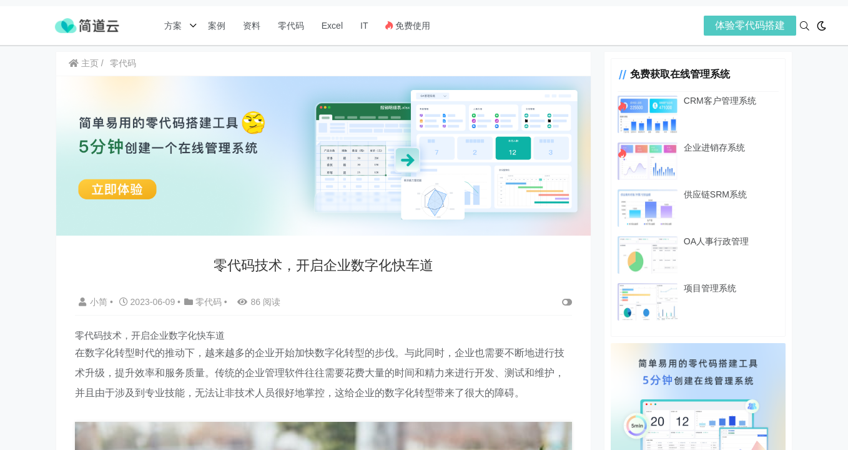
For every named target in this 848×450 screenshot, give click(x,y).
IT (364, 26)
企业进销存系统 (714, 147)
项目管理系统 (710, 288)
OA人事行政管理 (716, 241)
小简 (94, 302)
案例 (215, 26)
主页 (84, 63)
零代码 (291, 26)
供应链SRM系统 (715, 194)
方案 (174, 26)
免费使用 (407, 26)
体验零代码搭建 (750, 25)
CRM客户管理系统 (720, 101)
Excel (332, 26)
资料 (251, 26)
